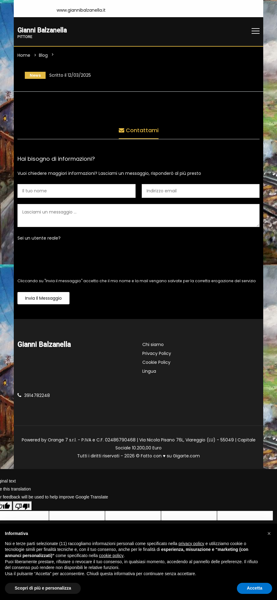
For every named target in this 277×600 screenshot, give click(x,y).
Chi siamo (153, 346)
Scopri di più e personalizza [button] (43, 588)
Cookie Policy (156, 364)
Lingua (149, 373)
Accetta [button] (254, 588)
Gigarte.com (186, 457)
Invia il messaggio (43, 300)
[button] (269, 533)
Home (23, 56)
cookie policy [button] (111, 555)
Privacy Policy (156, 355)
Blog (43, 56)
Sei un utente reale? (39, 240)
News (33, 76)
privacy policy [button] (191, 543)
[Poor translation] (22, 507)
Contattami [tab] (139, 130)
